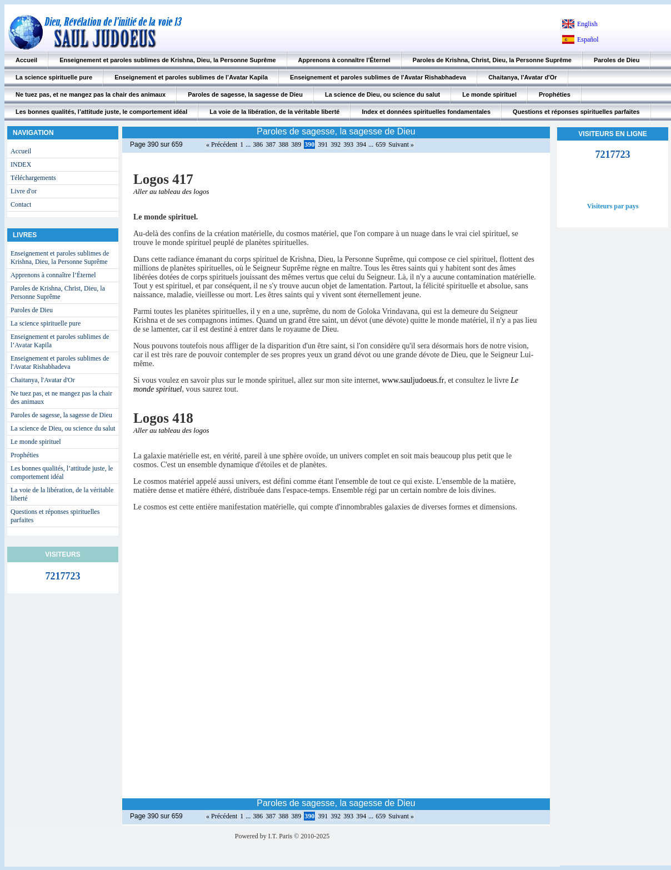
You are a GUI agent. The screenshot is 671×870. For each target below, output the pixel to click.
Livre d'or (24, 191)
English (587, 24)
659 (380, 144)
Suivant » (401, 144)
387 (271, 144)
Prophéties (554, 94)
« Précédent (221, 144)
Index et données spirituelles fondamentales (426, 111)
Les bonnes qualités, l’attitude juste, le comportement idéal (101, 111)
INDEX (21, 164)
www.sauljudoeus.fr (413, 380)
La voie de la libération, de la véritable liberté (274, 111)
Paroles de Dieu (617, 60)
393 (348, 144)
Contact (21, 204)
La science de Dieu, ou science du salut (382, 94)
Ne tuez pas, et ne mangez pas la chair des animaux (91, 94)
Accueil (26, 60)
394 (361, 144)
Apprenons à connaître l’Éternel (344, 60)
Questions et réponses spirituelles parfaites (576, 111)
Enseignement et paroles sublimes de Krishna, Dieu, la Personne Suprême (167, 60)
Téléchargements (33, 178)
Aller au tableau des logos (171, 191)
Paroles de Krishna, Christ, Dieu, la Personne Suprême (492, 60)
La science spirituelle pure (54, 77)
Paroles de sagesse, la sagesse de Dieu (245, 94)
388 (283, 144)
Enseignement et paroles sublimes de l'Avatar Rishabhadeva (378, 77)
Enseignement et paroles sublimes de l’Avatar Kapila (191, 77)
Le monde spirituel (489, 94)
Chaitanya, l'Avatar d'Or (522, 77)
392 (335, 144)
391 (323, 144)
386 (258, 144)
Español (588, 39)
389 (296, 144)
